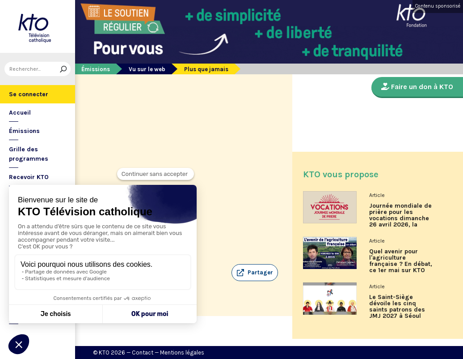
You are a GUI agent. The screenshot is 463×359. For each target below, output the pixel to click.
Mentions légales (182, 352)
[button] (255, 272)
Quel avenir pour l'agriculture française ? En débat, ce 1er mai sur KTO (400, 261)
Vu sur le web (147, 69)
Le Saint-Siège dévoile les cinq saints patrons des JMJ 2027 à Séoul (397, 306)
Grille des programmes (28, 153)
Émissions (24, 131)
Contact (142, 352)
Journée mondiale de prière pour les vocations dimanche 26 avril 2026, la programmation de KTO (400, 218)
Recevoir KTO (29, 177)
